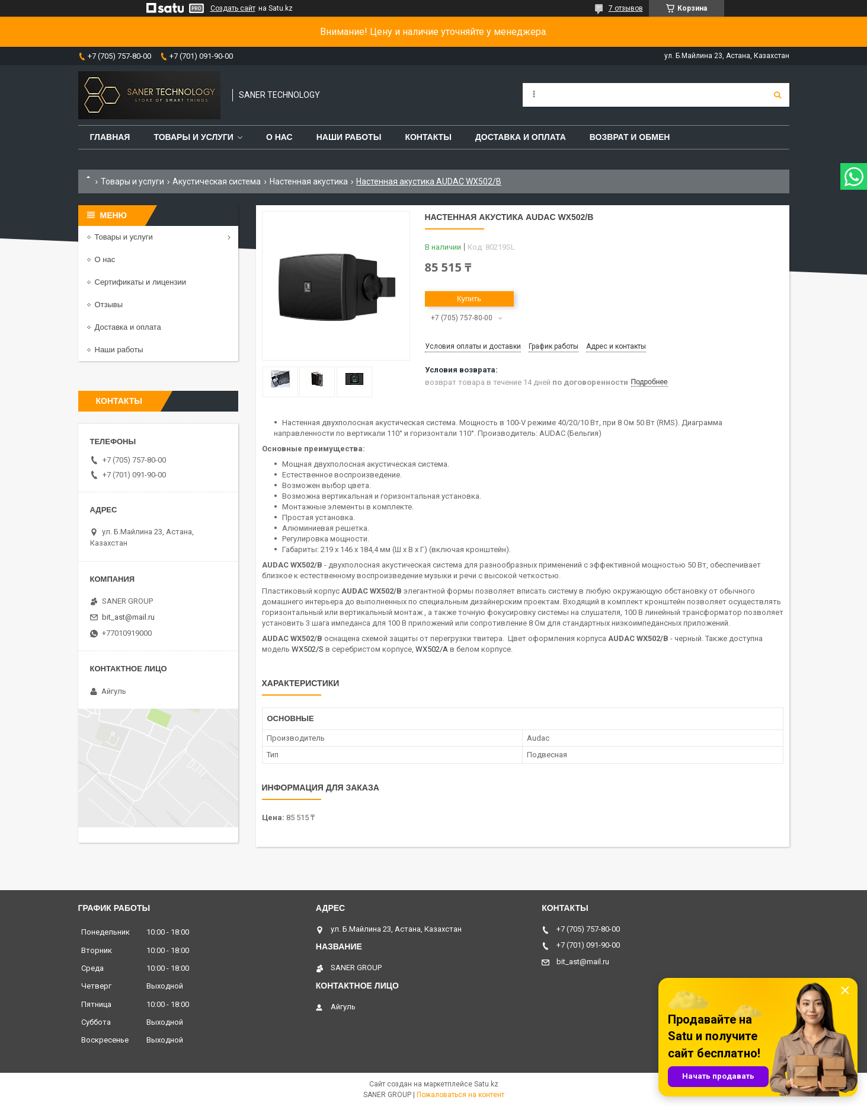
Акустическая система (216, 181)
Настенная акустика (309, 181)
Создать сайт (232, 8)
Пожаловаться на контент (460, 1095)
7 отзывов (626, 8)
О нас (279, 137)
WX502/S (308, 649)
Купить (469, 298)
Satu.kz (486, 1084)
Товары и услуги (193, 137)
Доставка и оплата (520, 137)
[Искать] (777, 95)
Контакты (428, 137)
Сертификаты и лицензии (140, 282)
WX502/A (431, 649)
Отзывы (109, 304)
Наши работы (349, 137)
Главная (110, 137)
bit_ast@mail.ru (128, 617)
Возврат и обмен (630, 137)
